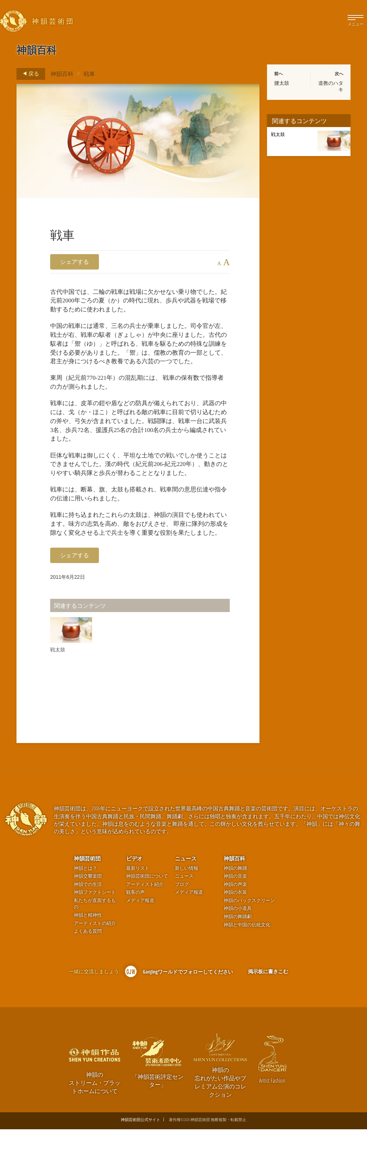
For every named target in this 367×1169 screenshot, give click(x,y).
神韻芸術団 (87, 898)
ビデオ (134, 898)
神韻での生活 (88, 924)
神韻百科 (62, 74)
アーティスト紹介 (144, 924)
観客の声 (135, 932)
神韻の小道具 (238, 948)
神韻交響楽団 (88, 915)
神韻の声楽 (235, 924)
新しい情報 (186, 908)
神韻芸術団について (147, 915)
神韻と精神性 (88, 954)
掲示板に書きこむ (268, 1011)
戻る (29, 73)
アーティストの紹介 (95, 963)
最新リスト (137, 908)
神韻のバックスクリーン (249, 940)
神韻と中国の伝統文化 (247, 964)
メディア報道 (140, 940)
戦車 (89, 74)
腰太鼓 (281, 83)
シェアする (74, 262)
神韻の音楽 (235, 915)
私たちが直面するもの (95, 943)
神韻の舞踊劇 (238, 956)
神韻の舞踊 (235, 908)
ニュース (185, 898)
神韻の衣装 (235, 932)
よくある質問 (88, 971)
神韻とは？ (85, 908)
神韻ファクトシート (95, 932)
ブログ (182, 924)
